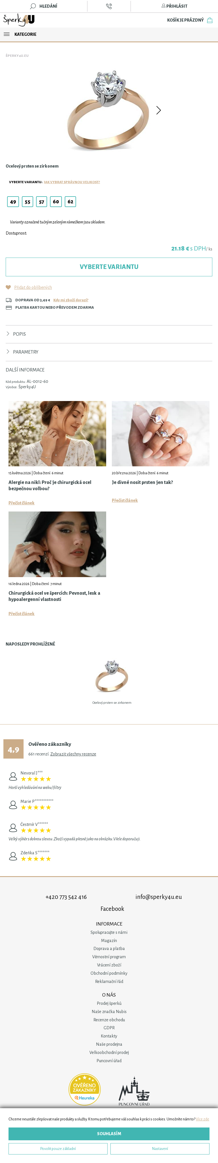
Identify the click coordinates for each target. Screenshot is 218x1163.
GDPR (109, 1028)
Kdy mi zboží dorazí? (70, 300)
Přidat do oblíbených (33, 287)
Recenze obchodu (109, 1020)
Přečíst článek (22, 503)
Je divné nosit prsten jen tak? (142, 482)
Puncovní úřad (109, 1060)
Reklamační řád (109, 981)
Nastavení (160, 1149)
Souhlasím (109, 1133)
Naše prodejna (109, 1044)
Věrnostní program (109, 957)
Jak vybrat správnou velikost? (72, 182)
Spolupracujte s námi (109, 932)
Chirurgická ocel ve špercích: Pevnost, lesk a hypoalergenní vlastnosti (54, 596)
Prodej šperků (109, 1003)
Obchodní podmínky (109, 973)
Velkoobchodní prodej (109, 1052)
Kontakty (109, 1036)
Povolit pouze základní (58, 1149)
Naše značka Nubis (109, 1011)
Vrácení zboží (109, 965)
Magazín (109, 940)
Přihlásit (174, 6)
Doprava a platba (109, 948)
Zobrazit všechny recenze (73, 754)
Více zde (202, 1119)
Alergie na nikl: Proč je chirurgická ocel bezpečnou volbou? (50, 485)
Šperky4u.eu (17, 56)
